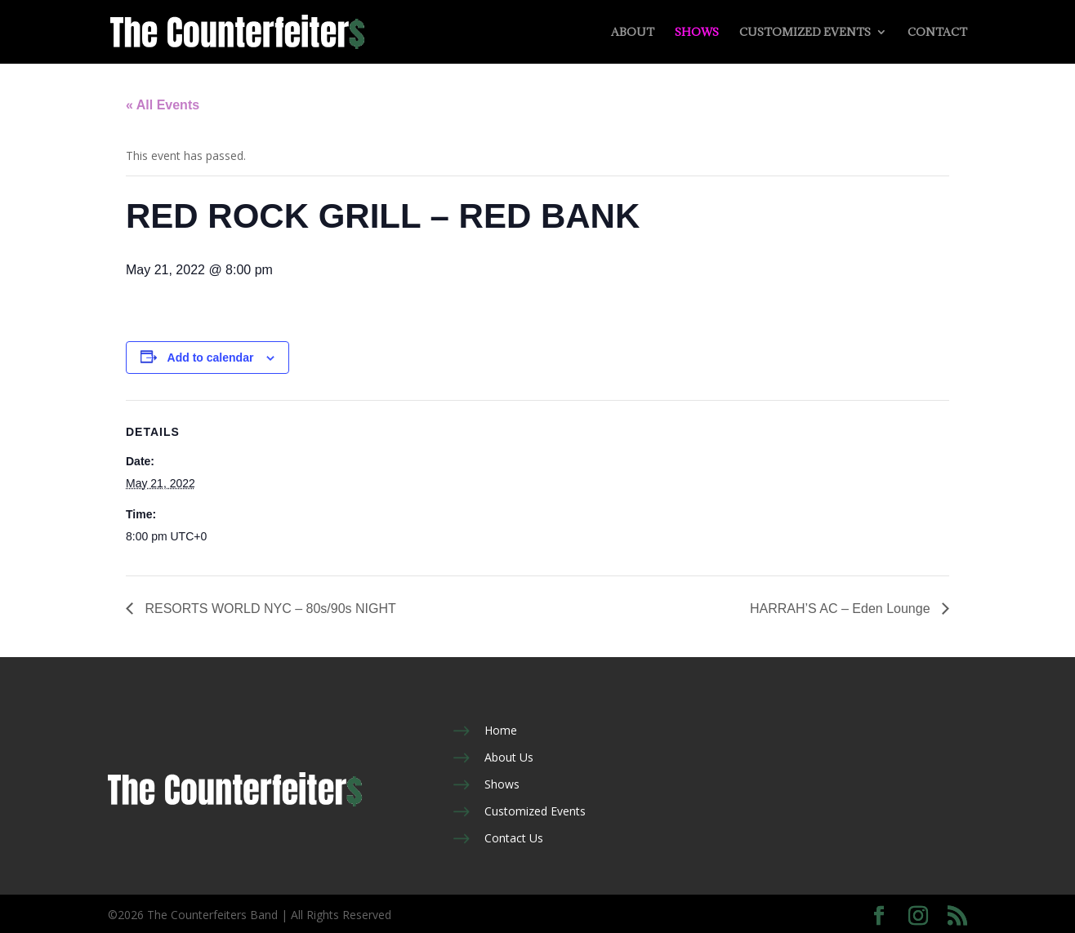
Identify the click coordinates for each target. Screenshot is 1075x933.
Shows (697, 32)
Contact (937, 32)
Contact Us (513, 838)
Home (500, 730)
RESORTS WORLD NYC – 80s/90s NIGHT (268, 608)
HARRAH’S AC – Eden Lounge (842, 608)
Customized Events (805, 32)
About (632, 32)
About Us (508, 757)
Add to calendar (210, 357)
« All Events (162, 105)
